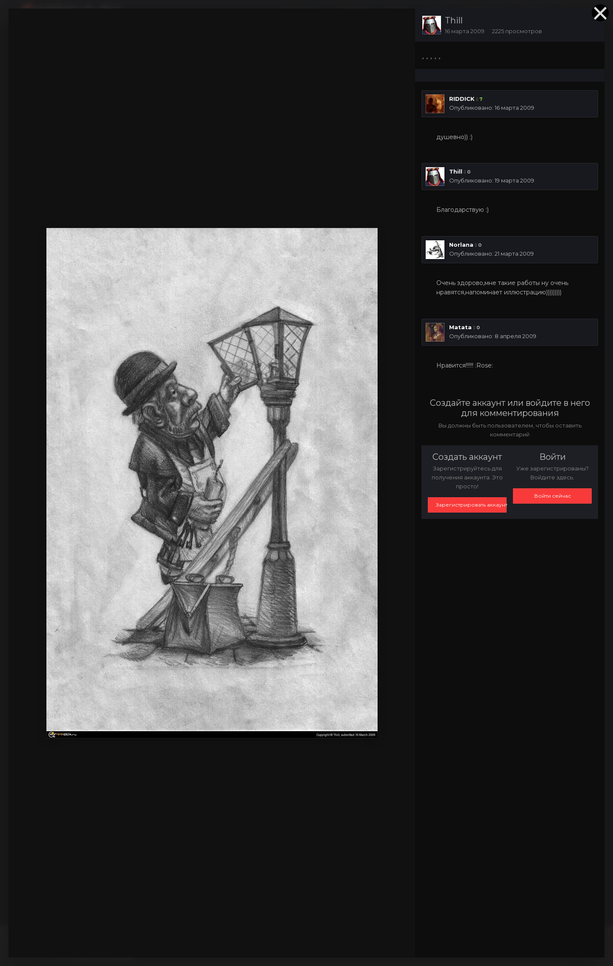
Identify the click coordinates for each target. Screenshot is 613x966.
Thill (454, 20)
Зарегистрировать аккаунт (471, 505)
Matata (460, 327)
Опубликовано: (491, 107)
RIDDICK (462, 98)
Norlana (461, 244)
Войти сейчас (552, 496)
